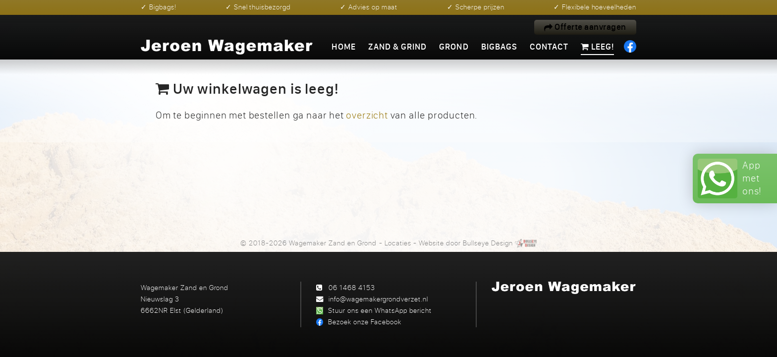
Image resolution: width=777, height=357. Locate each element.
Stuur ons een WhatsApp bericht (380, 310)
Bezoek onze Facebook (364, 321)
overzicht (367, 115)
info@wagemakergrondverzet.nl (378, 298)
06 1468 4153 (352, 287)
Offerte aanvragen (585, 26)
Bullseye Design (488, 242)
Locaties (398, 242)
